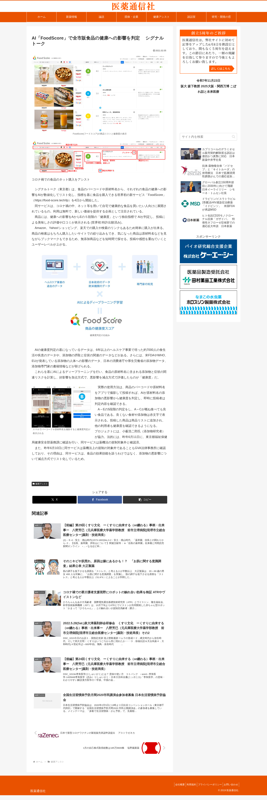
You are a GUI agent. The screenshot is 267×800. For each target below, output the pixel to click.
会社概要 (174, 789)
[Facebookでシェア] (100, 500)
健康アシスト (40, 484)
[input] (208, 137)
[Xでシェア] (54, 500)
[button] (145, 500)
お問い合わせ (230, 789)
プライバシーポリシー (207, 789)
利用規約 (187, 789)
